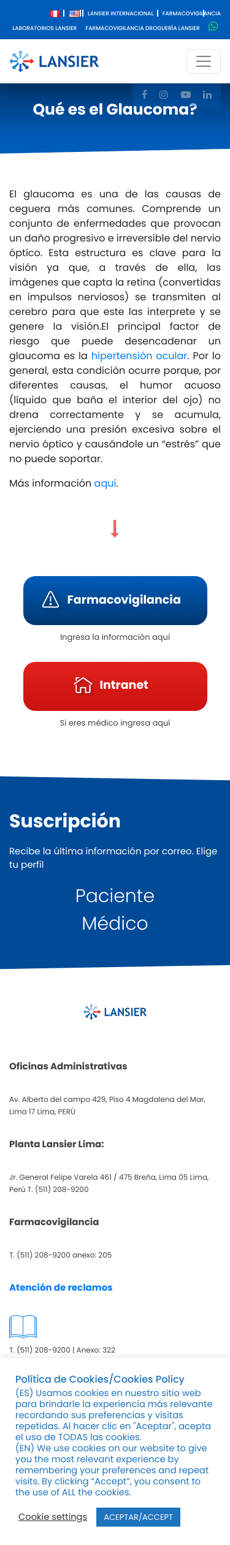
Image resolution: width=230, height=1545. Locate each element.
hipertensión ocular (139, 356)
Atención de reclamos (61, 1287)
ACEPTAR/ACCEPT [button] (138, 1517)
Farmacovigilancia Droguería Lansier (143, 28)
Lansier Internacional (121, 14)
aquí (103, 483)
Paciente (115, 896)
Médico (115, 923)
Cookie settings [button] (52, 1517)
